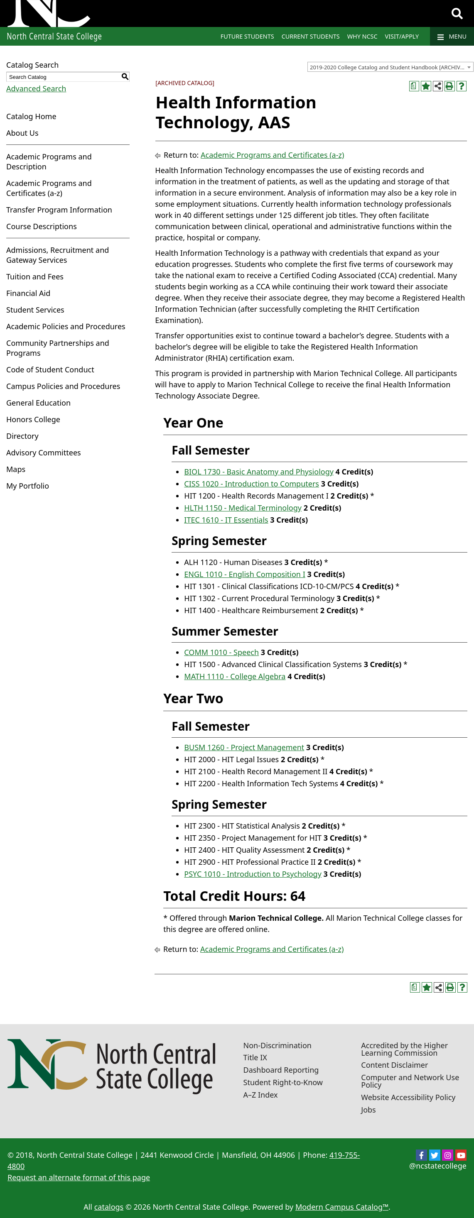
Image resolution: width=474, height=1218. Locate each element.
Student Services (35, 310)
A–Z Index (260, 1095)
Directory (22, 436)
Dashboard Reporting (281, 1070)
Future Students (247, 36)
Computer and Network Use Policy (410, 1081)
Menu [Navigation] (452, 36)
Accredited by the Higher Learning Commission (404, 1049)
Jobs (368, 1110)
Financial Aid (28, 293)
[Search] (457, 13)
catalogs (109, 1207)
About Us (22, 133)
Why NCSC (362, 36)
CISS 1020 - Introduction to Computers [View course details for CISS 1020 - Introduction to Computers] (251, 484)
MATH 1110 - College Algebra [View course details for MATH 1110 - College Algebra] (234, 676)
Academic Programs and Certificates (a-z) (49, 188)
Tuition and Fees (35, 276)
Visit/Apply (402, 36)
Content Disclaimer (394, 1065)
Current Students (311, 36)
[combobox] (390, 67)
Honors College (33, 419)
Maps (15, 469)
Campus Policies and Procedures (63, 386)
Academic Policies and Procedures (65, 326)
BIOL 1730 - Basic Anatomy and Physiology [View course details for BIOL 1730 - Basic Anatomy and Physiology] (259, 472)
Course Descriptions (41, 226)
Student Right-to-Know (283, 1082)
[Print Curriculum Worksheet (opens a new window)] (414, 86)
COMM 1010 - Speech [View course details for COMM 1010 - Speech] (221, 652)
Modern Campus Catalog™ (341, 1207)
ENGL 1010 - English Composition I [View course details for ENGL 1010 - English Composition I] (244, 574)
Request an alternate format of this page (78, 1177)
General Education (38, 403)
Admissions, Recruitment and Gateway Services (57, 255)
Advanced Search (36, 88)
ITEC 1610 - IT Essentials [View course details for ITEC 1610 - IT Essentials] (226, 520)
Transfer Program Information (59, 210)
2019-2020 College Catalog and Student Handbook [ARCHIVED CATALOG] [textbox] (391, 67)
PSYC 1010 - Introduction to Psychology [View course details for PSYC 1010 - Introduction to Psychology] (253, 874)
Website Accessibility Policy (408, 1097)
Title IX (255, 1057)
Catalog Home (31, 116)
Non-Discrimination (277, 1045)
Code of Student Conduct (50, 369)
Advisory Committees (43, 452)
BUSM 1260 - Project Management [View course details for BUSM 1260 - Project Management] (244, 747)
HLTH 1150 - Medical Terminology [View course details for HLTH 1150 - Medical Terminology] (243, 508)
